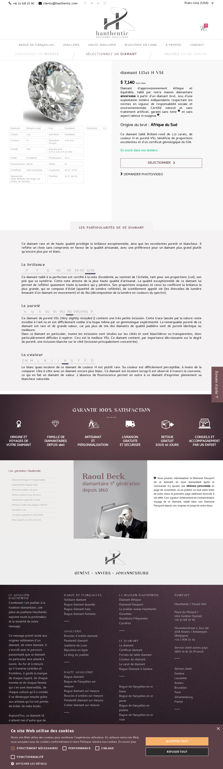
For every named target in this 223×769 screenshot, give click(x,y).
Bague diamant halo (77, 609)
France (178, 702)
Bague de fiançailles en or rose (136, 717)
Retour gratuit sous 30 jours (26, 495)
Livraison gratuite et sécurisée (27, 515)
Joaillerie (73, 631)
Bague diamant (74, 677)
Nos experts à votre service (26, 520)
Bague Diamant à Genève (135, 669)
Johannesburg (132, 573)
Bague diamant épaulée (79, 604)
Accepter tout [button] (177, 741)
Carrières (125, 623)
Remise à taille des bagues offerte (29, 505)
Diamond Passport (131, 604)
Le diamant (126, 645)
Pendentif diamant (76, 641)
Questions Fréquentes (133, 618)
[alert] (111, 746)
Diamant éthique (130, 600)
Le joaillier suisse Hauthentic (138, 609)
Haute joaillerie (78, 672)
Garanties (125, 614)
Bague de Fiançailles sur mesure (80, 684)
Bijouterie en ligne (76, 650)
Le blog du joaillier (76, 655)
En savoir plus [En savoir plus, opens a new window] (127, 742)
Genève (82, 573)
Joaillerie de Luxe (75, 645)
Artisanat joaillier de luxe (24, 490)
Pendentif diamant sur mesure (83, 700)
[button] (75, 763)
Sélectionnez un (111, 54)
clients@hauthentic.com (60, 3)
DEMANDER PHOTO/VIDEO (141, 174)
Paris (177, 692)
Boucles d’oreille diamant (81, 636)
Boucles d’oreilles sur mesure (83, 696)
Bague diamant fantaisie (80, 614)
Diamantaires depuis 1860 (25, 485)
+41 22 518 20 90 (23, 3)
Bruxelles (180, 688)
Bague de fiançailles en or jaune (136, 698)
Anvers (103, 573)
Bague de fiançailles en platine (134, 708)
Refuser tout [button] (177, 752)
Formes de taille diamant (135, 655)
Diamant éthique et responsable (28, 480)
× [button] (218, 728)
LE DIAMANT (129, 641)
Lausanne (180, 678)
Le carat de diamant (132, 664)
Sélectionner (159, 163)
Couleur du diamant (132, 659)
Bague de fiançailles (83, 595)
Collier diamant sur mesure (82, 705)
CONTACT (182, 595)
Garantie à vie (19, 510)
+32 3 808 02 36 (184, 639)
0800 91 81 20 (183, 651)
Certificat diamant (130, 650)
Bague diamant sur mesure (81, 691)
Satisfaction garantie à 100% (26, 500)
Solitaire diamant (75, 600)
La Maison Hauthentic (139, 595)
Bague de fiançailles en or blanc (136, 689)
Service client (183, 669)
